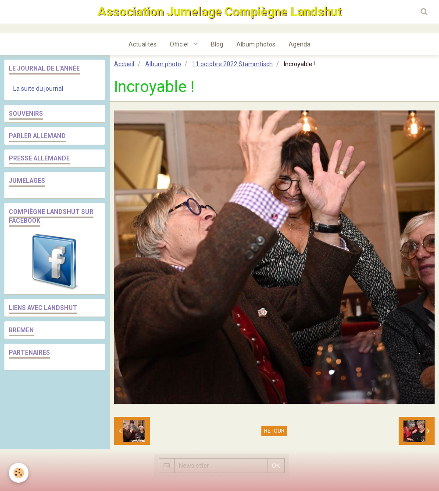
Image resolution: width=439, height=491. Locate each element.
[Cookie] (19, 473)
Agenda (300, 44)
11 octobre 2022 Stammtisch (232, 64)
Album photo (163, 64)
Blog (217, 44)
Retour (274, 431)
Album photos (255, 44)
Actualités (142, 44)
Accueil (124, 64)
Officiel (180, 44)
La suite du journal (38, 88)
